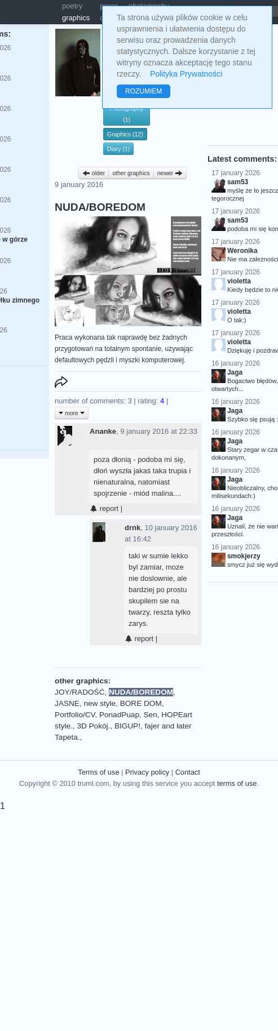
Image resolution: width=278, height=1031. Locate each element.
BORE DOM (141, 703)
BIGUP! (127, 726)
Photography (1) (127, 114)
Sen (150, 714)
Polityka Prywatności (186, 73)
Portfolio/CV (75, 714)
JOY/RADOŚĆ (79, 692)
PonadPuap (119, 714)
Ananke (103, 431)
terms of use (237, 783)
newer (170, 173)
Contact (187, 772)
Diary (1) (118, 148)
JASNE (67, 703)
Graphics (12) (125, 134)
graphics (76, 18)
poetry (72, 6)
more (72, 413)
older (93, 173)
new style (99, 703)
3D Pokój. (93, 726)
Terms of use (98, 772)
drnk (132, 527)
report (104, 508)
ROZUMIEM (143, 91)
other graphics (131, 173)
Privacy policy (147, 772)
